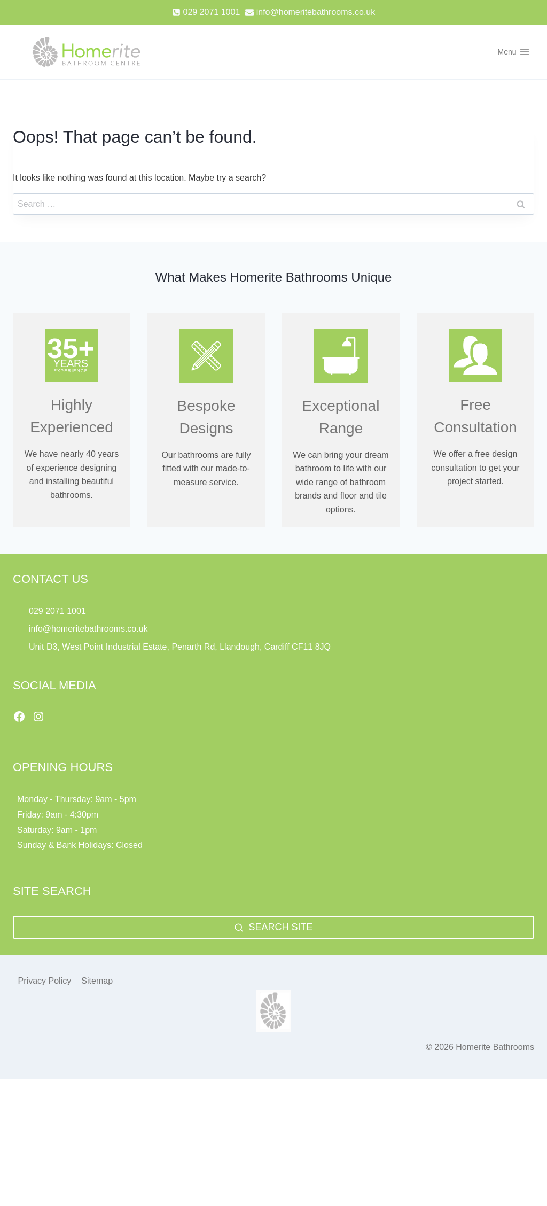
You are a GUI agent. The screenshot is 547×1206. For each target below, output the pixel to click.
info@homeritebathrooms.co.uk (88, 601)
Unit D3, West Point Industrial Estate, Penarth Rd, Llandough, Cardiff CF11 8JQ (181, 619)
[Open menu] (513, 52)
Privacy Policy (45, 953)
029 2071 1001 (57, 583)
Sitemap (97, 953)
